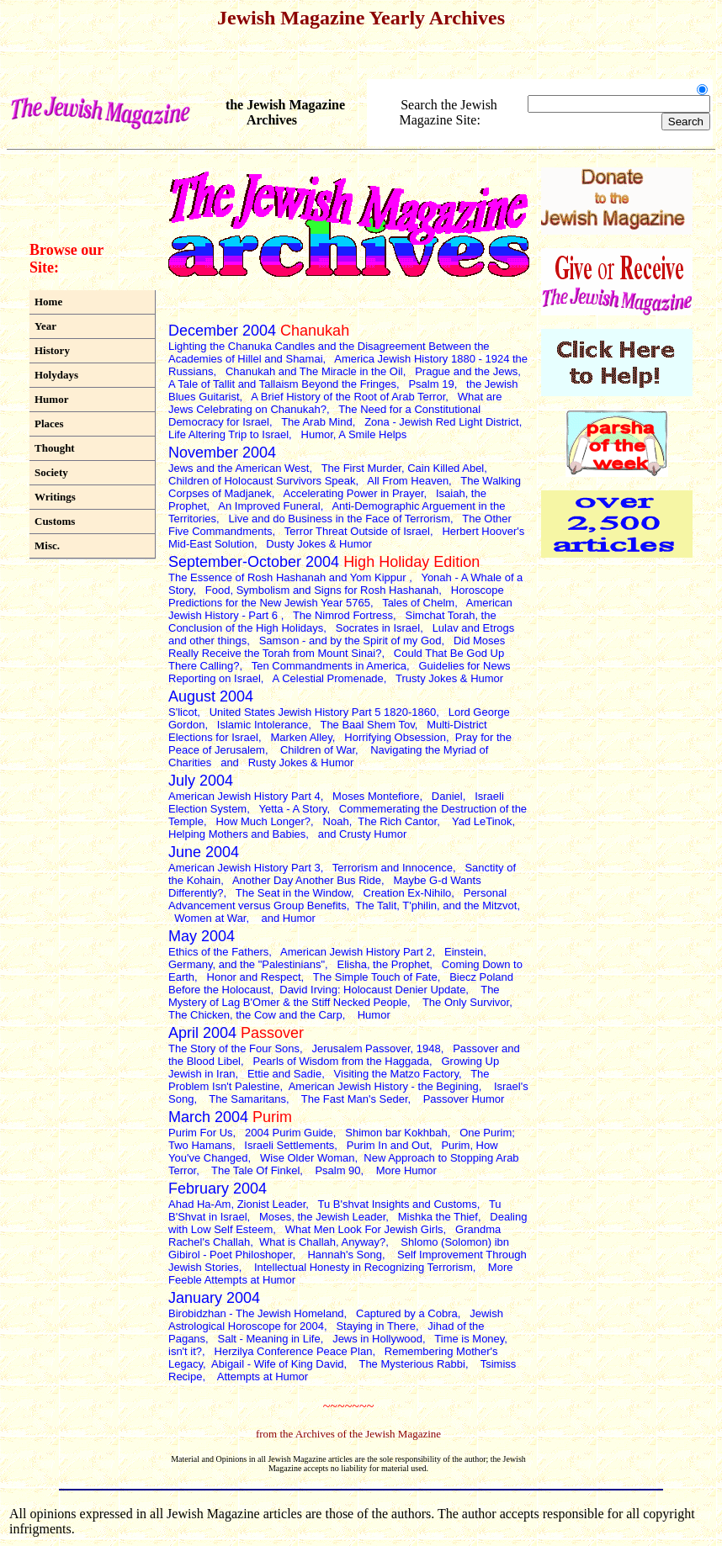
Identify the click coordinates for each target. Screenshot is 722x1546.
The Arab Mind (317, 422)
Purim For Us (200, 1132)
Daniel (447, 796)
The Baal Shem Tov (367, 724)
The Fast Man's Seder (354, 1099)
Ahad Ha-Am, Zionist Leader (236, 1204)
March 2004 (230, 1117)
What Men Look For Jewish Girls (364, 1229)
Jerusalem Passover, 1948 (376, 1048)
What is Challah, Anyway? (322, 1242)
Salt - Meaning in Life (269, 1338)
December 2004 (258, 330)
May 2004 (201, 936)
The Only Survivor (465, 1002)
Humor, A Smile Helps (354, 434)
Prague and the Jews (466, 371)
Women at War (210, 918)
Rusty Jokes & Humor (301, 762)
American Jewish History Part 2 (356, 951)
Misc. (47, 545)
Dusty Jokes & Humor (319, 543)
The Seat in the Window (293, 893)
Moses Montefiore (375, 796)
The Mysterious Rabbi (411, 1364)
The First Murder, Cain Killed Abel (403, 468)
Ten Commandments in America (329, 665)
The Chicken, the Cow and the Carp (255, 1015)
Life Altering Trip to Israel (228, 434)
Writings (55, 496)
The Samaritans (247, 1099)
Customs (55, 521)
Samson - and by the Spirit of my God (350, 640)
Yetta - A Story (292, 808)
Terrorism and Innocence (392, 867)
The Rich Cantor (397, 821)
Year (45, 326)
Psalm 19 (431, 384)
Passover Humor (464, 1099)
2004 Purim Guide (289, 1132)
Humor (51, 399)
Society (51, 472)
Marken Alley (301, 737)
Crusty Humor (372, 834)
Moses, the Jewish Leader (322, 1216)
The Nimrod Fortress (343, 615)
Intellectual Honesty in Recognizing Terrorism (363, 1267)
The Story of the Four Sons (234, 1048)
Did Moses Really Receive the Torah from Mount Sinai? (336, 646)
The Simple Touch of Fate (375, 977)
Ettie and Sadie (284, 1073)
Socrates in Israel (378, 628)
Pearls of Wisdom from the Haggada (340, 1061)
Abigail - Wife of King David (277, 1364)
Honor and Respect (254, 977)
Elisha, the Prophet (383, 964)
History (52, 350)
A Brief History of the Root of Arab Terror (348, 396)
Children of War (317, 750)
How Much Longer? (263, 821)
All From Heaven (408, 480)
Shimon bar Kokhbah (396, 1132)
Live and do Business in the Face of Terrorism (340, 518)
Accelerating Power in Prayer (354, 493)
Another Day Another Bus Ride (306, 880)
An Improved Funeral (269, 506)
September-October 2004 (324, 561)
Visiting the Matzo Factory (396, 1073)
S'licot (182, 712)
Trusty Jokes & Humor (449, 678)
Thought (55, 448)
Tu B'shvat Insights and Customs (397, 1204)
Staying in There (375, 1326)
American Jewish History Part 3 (244, 867)
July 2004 (200, 780)
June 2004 (203, 852)
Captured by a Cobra (407, 1313)
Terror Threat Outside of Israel (357, 531)
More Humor (406, 1170)
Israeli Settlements (289, 1145)
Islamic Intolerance (262, 724)
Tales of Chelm (418, 602)
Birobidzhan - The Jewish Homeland (256, 1313)
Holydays (56, 374)
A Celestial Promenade (328, 678)
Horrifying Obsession (395, 737)
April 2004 (236, 1032)
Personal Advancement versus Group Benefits (337, 899)
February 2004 (217, 1188)
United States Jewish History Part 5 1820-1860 (323, 712)
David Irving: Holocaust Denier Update (372, 989)
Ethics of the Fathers (218, 951)
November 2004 (222, 452)
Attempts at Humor (264, 1376)
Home (48, 301)
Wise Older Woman (307, 1158)
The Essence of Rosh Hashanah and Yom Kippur (288, 577)
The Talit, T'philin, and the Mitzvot (436, 905)
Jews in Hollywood (377, 1338)
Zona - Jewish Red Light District (441, 422)
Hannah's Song (344, 1254)
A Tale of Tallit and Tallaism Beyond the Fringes (282, 384)
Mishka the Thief (438, 1216)
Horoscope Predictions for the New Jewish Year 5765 (336, 596)
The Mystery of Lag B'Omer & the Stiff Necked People (334, 996)
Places (49, 423)
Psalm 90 (337, 1170)
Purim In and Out (388, 1145)
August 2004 (210, 696)
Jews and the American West (238, 468)
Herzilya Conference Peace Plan (294, 1351)
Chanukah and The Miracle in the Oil (314, 371)
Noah (336, 821)
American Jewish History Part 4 (244, 796)
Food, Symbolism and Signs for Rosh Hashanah (321, 590)
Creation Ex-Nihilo (408, 893)
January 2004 (214, 1297)
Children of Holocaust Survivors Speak (262, 480)
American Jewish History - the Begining (384, 1086)
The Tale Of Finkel (255, 1170)
